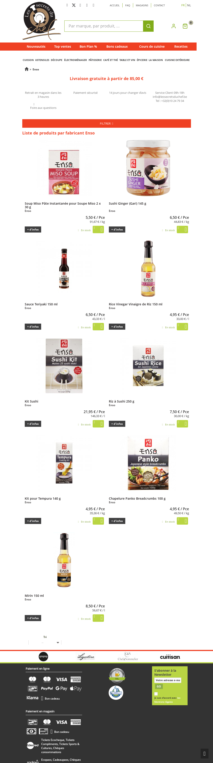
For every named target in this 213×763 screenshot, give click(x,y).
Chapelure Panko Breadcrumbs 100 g (137, 498)
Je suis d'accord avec (167, 699)
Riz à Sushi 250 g (121, 401)
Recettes (181, 46)
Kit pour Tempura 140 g (43, 498)
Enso (28, 211)
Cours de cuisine (152, 46)
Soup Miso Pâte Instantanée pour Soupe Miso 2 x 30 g (63, 205)
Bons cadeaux (117, 46)
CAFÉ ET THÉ (110, 60)
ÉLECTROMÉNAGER (75, 60)
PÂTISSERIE (95, 60)
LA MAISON (156, 60)
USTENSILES (42, 60)
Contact (159, 5)
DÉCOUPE (56, 60)
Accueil (115, 5)
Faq (127, 5)
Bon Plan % (88, 46)
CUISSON (28, 60)
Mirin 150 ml (34, 595)
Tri (45, 637)
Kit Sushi (31, 401)
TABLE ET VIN (127, 60)
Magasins (142, 5)
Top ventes (62, 46)
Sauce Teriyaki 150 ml (41, 304)
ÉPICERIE (142, 60)
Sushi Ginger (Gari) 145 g (127, 203)
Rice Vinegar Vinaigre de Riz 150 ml (135, 304)
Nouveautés (36, 46)
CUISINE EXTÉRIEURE (177, 60)
